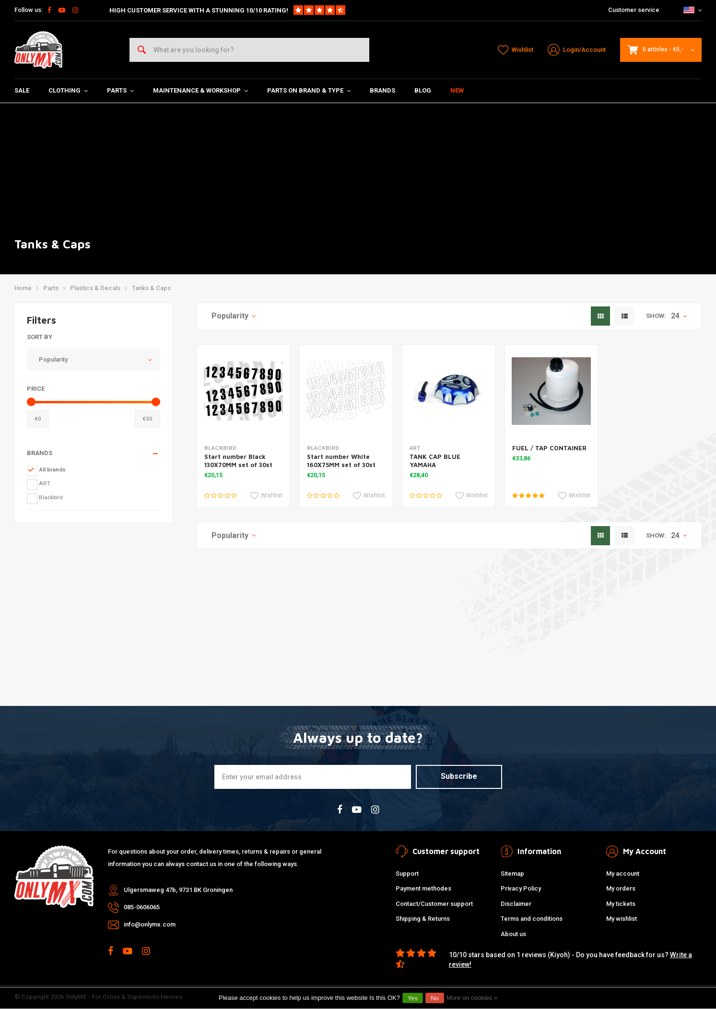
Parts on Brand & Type (309, 90)
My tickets (620, 903)
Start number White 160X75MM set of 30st (341, 461)
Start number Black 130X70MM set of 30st (238, 461)
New (457, 90)
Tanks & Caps (151, 288)
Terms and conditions (532, 918)
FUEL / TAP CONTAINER (549, 448)
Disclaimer (516, 903)
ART (44, 483)
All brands (52, 469)
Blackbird (51, 497)
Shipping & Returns (423, 918)
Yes (413, 998)
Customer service (633, 9)
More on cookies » (471, 997)
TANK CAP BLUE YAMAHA (435, 461)
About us (513, 934)
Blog (422, 90)
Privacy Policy (521, 888)
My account (622, 873)
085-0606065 (142, 907)
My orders (620, 888)
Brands (382, 90)
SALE (21, 90)
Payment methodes (423, 888)
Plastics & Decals (95, 288)
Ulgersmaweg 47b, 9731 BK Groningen (178, 889)
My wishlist (621, 918)
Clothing (68, 90)
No (435, 998)
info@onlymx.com (150, 924)
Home (23, 288)
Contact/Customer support (434, 903)
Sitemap (512, 873)
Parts (120, 90)
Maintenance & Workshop (200, 90)
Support (407, 873)
